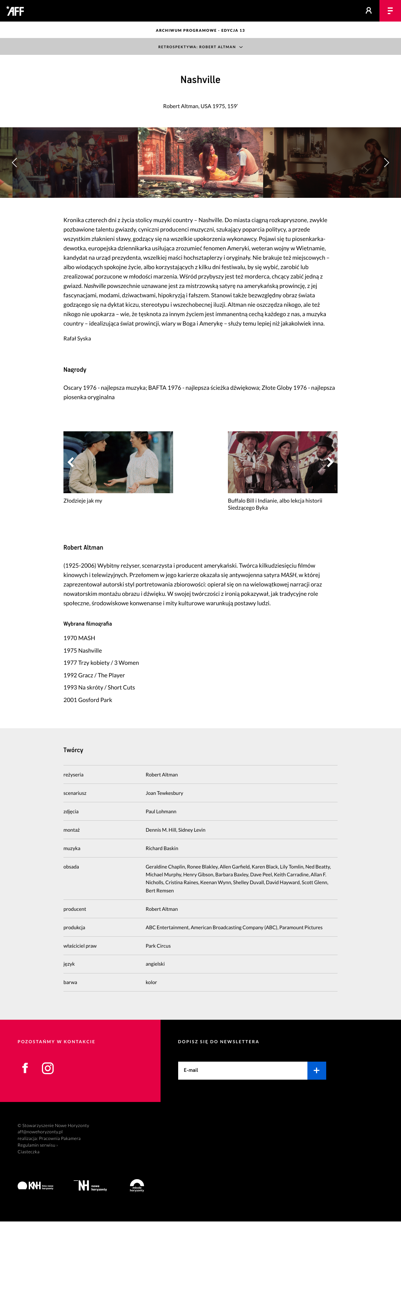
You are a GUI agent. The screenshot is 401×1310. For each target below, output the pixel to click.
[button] (386, 207)
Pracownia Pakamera (60, 1226)
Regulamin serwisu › (38, 1233)
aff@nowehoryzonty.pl (40, 1220)
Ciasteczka (29, 1240)
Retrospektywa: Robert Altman (197, 47)
